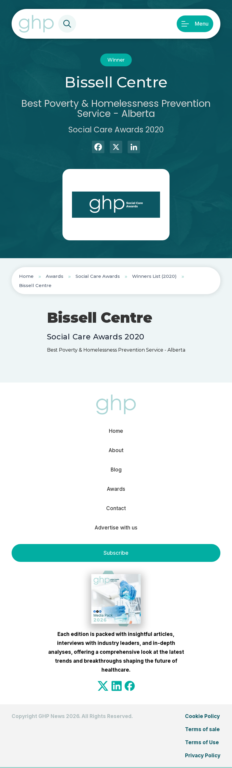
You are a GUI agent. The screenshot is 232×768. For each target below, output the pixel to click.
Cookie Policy (202, 716)
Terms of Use (202, 742)
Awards (54, 276)
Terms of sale (202, 729)
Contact (116, 508)
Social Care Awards (98, 276)
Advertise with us (116, 528)
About (116, 450)
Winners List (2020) (154, 276)
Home (26, 276)
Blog (116, 470)
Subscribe (116, 553)
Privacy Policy (202, 755)
